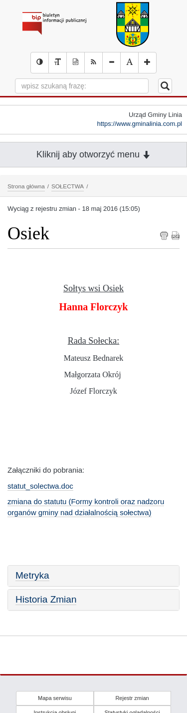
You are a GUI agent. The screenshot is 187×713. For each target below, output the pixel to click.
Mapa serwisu (55, 698)
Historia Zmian (45, 599)
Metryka (32, 575)
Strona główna (26, 186)
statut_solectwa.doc (40, 486)
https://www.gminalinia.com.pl (139, 123)
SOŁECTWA (67, 186)
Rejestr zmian (132, 698)
